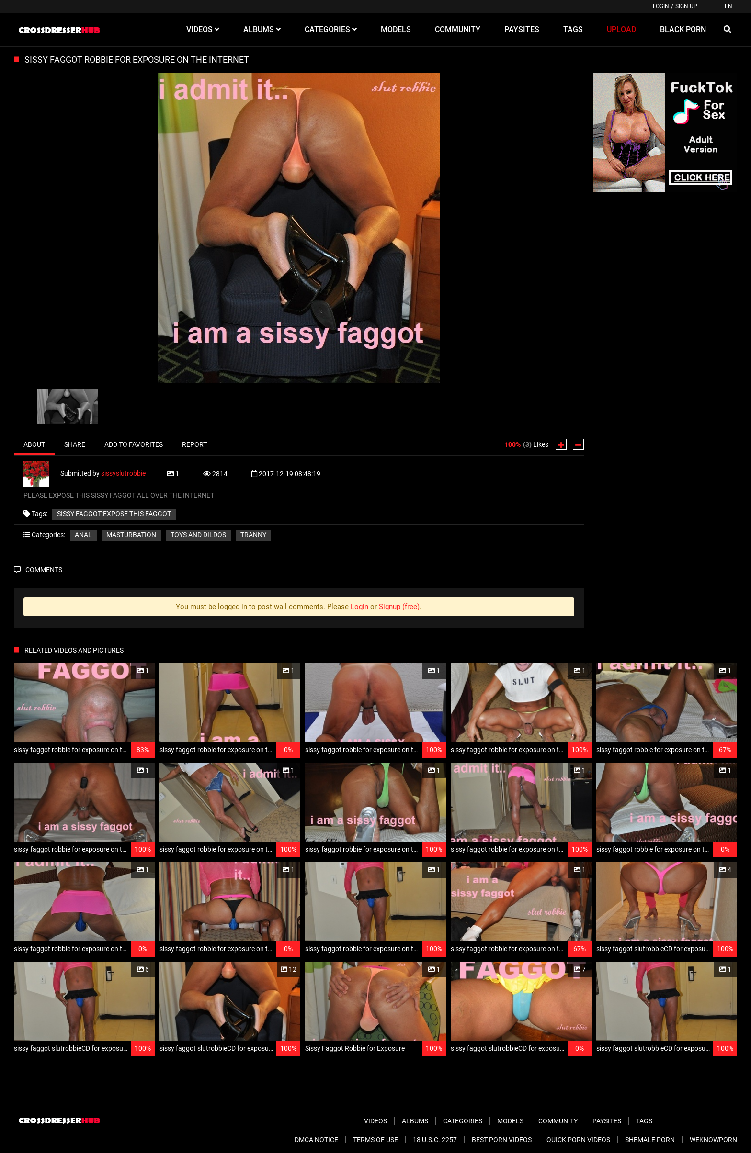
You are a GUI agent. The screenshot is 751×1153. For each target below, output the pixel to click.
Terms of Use (375, 1139)
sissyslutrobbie (123, 473)
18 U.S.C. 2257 (435, 1139)
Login (661, 6)
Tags (644, 1121)
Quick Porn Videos (578, 1139)
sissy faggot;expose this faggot (114, 514)
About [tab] (34, 444)
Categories (462, 1121)
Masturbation (131, 535)
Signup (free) (399, 606)
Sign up (686, 6)
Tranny (253, 535)
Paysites (606, 1121)
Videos (375, 1121)
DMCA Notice (316, 1139)
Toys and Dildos (198, 535)
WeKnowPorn (713, 1139)
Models (510, 1121)
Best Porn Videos (502, 1139)
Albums (415, 1121)
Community (558, 1121)
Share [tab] (74, 444)
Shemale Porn (650, 1139)
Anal (83, 535)
